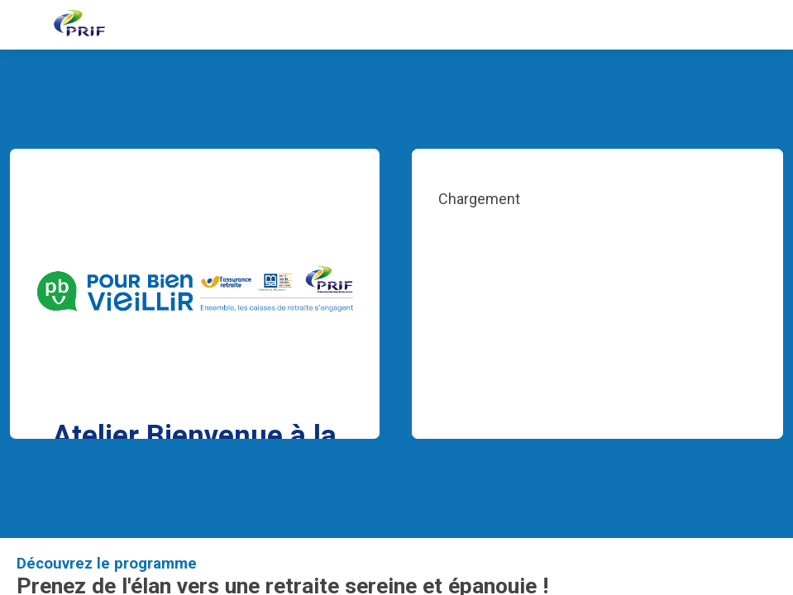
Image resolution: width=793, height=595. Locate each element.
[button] (25, 25)
